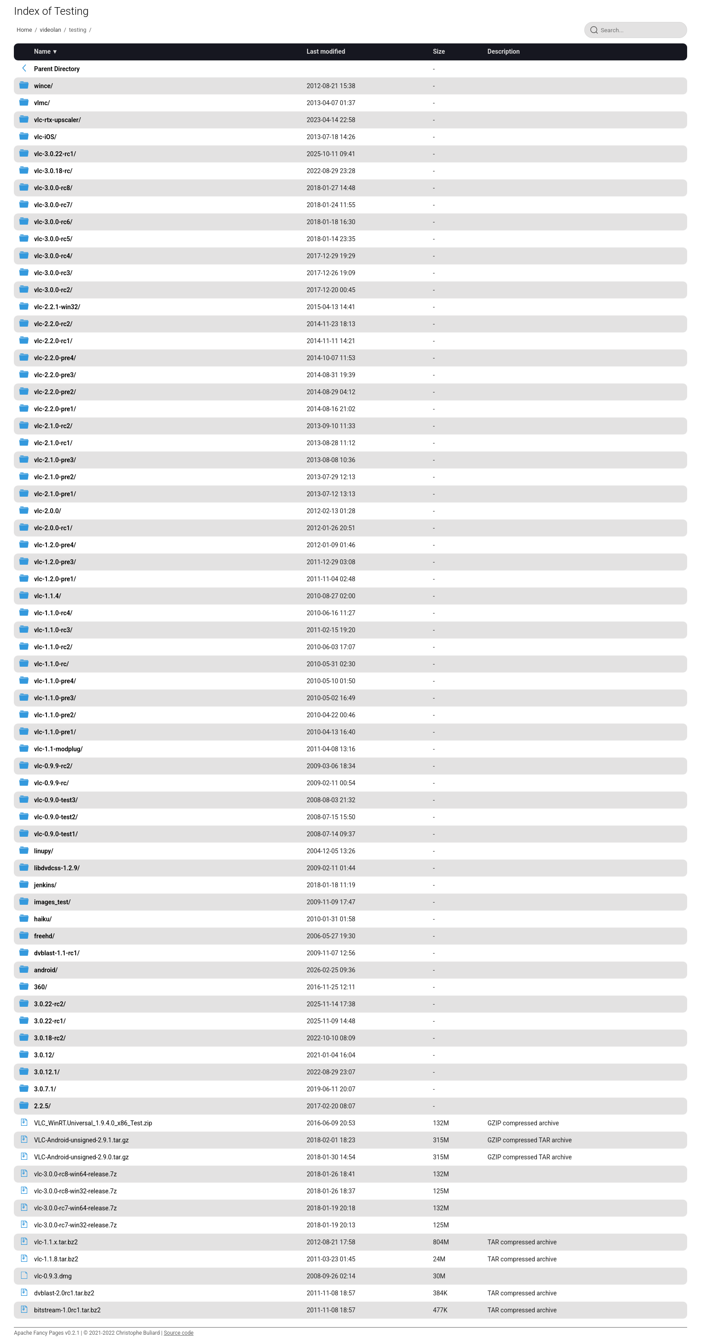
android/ (46, 970)
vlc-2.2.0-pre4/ (55, 358)
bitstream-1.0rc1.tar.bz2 (67, 1310)
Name (42, 51)
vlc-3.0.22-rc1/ (55, 154)
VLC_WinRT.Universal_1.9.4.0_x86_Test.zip (93, 1123)
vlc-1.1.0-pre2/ (55, 715)
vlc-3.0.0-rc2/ (53, 290)
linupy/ (43, 851)
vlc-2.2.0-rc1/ (53, 341)
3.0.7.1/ (45, 1089)
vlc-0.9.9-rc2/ (53, 766)
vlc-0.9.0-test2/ (56, 817)
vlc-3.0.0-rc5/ (53, 239)
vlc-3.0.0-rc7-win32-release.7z (75, 1225)
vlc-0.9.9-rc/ (51, 783)
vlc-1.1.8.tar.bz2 (56, 1259)
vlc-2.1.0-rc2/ (53, 426)
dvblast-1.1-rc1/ (57, 953)
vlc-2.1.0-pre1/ (55, 494)
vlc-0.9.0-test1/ (56, 834)
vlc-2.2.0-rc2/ (53, 324)
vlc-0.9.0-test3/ (56, 800)
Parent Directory (57, 68)
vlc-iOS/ (45, 136)
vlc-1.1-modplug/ (58, 749)
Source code (178, 1333)
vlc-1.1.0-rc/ (51, 664)
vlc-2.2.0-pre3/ (55, 375)
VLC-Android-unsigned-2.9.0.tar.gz (81, 1157)
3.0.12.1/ (46, 1072)
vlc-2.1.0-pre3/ (55, 460)
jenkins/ (45, 885)
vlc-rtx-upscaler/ (57, 119)
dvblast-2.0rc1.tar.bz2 (64, 1293)
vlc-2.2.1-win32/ (57, 307)
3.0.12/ (44, 1055)
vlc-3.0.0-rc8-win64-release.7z (75, 1174)
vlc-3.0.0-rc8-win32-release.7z (75, 1191)
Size (439, 51)
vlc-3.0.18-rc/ (53, 171)
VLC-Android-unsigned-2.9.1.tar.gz (81, 1140)
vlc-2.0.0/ (47, 511)
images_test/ (52, 902)
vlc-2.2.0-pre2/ (55, 392)
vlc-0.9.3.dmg (53, 1276)
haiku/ (43, 919)
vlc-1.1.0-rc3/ (53, 630)
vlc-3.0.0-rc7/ (53, 205)
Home (24, 29)
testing (77, 29)
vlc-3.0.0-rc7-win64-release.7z (75, 1208)
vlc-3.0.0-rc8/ (53, 188)
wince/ (43, 85)
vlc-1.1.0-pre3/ (55, 698)
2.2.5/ (42, 1106)
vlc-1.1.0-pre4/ (55, 681)
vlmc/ (42, 102)
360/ (40, 987)
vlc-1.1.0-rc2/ (53, 647)
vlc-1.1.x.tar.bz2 (56, 1242)
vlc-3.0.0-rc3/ (53, 273)
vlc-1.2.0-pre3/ (55, 562)
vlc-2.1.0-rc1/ (53, 443)
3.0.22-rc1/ (50, 1021)
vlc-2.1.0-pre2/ (55, 477)
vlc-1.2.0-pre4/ (55, 545)
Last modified (326, 51)
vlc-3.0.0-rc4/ (53, 256)
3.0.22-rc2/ (50, 1004)
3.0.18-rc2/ (50, 1038)
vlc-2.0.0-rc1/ (53, 528)
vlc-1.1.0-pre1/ (55, 732)
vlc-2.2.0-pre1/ (55, 409)
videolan (50, 29)
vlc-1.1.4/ (47, 596)
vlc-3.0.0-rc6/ (53, 222)
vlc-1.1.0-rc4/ (53, 613)
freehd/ (44, 936)
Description (504, 51)
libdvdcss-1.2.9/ (57, 868)
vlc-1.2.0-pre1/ (55, 579)
